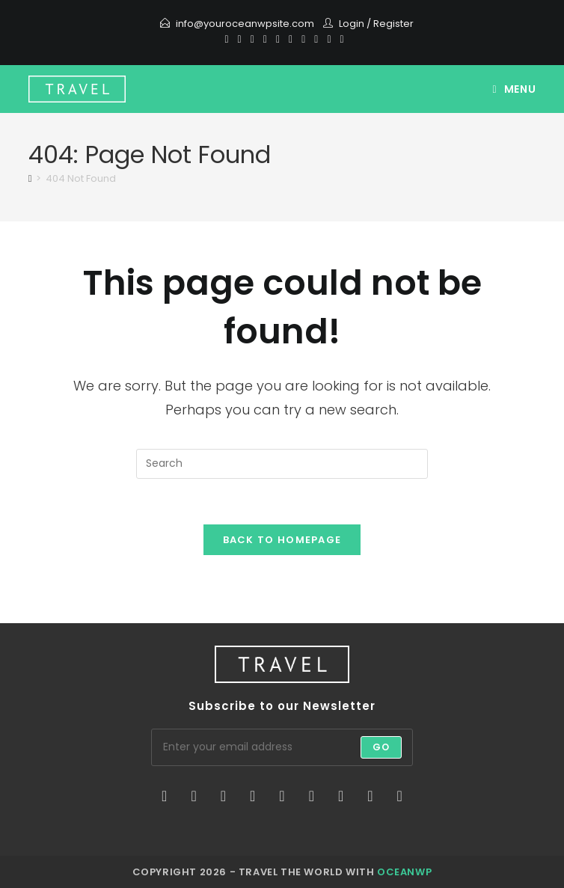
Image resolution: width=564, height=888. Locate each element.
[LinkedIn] (252, 796)
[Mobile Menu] (514, 89)
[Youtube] (303, 39)
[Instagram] (290, 39)
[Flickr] (311, 796)
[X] (226, 39)
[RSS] (340, 39)
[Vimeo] (316, 39)
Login (351, 23)
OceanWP (404, 872)
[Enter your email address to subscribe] (282, 747)
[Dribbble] (265, 39)
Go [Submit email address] (381, 747)
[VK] (278, 39)
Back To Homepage (282, 540)
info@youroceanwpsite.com (245, 23)
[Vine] (328, 39)
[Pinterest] (252, 39)
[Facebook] (239, 39)
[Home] (30, 178)
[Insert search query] (282, 464)
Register (393, 23)
